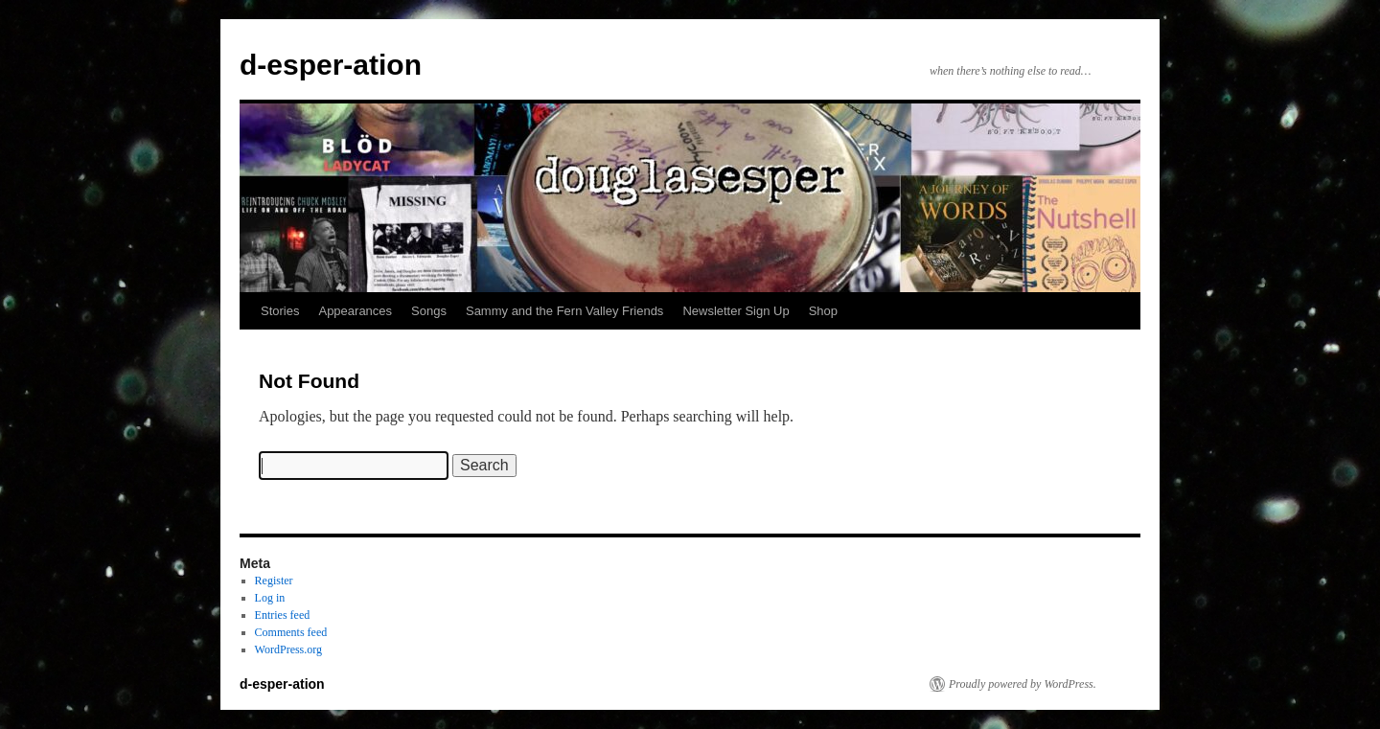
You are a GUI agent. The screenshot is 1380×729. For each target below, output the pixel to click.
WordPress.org (288, 649)
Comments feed (291, 632)
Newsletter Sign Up (735, 311)
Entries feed (282, 615)
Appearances (355, 311)
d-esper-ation (331, 64)
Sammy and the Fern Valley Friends (564, 311)
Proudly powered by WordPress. (1022, 684)
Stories (280, 311)
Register (274, 580)
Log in (270, 597)
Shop (823, 311)
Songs (429, 311)
